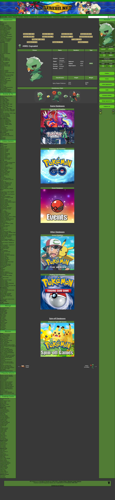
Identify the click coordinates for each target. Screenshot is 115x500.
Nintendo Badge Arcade (5, 208)
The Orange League (4, 100)
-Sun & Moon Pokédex (5, 32)
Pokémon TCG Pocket (5, 159)
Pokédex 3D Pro (4, 222)
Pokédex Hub (33, 16)
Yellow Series (3, 315)
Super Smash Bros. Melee (6, 275)
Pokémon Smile (3, 170)
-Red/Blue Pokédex (4, 25)
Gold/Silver (2, 269)
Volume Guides (3, 313)
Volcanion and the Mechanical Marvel (7, 363)
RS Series (2, 318)
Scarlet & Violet (3, 146)
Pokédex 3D (3, 221)
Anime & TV (8, 94)
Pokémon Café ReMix (5, 153)
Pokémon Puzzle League (5, 279)
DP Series (2, 321)
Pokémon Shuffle (4, 199)
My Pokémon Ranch (4, 247)
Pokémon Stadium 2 (4, 272)
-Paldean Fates (3, 424)
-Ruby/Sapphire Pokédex (5, 27)
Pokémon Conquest (4, 217)
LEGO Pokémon (4, 81)
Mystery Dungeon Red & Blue (6, 261)
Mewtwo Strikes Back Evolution (7, 367)
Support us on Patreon (57, 485)
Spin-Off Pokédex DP (5, 59)
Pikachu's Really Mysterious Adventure (6, 389)
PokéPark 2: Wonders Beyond (7, 219)
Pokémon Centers (4, 71)
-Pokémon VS (3, 473)
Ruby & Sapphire (4, 250)
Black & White (3, 211)
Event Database (3, 88)
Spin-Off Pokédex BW (5, 60)
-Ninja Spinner (3, 449)
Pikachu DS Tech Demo (5, 264)
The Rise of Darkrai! (4, 348)
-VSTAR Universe (4, 472)
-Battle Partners (3, 460)
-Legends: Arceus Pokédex (6, 36)
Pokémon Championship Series (7, 72)
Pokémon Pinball (4, 282)
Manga (8, 306)
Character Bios (3, 98)
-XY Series (2, 433)
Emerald (2, 252)
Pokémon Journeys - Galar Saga (7, 109)
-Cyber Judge (3, 470)
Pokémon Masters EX (5, 154)
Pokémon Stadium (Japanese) (7, 283)
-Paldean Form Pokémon (5, 91)
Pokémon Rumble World (5, 200)
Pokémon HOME (4, 164)
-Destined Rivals (4, 415)
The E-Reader (3, 266)
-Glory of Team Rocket (5, 458)
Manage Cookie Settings (74, 481)
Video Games (8, 141)
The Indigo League (4, 99)
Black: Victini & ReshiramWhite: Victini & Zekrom (7, 353)
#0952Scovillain (86, 366)
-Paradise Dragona (4, 464)
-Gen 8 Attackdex (4, 51)
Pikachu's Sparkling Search (6, 387)
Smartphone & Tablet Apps (6, 295)
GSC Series (3, 316)
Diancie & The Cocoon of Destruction (5, 360)
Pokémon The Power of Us (6, 366)
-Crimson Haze (3, 468)
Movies (8, 331)
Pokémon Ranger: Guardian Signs (7, 232)
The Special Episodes (5, 115)
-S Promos (2, 476)
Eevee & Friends (4, 391)
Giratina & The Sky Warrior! (6, 349)
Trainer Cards (3, 402)
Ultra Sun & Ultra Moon (5, 178)
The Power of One (4, 337)
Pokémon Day (3, 79)
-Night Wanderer (4, 466)
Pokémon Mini (3, 274)
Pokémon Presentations (5, 80)
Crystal (1, 270)
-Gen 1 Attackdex (4, 43)
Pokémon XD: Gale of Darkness (7, 255)
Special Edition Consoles (5, 293)
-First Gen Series (4, 439)
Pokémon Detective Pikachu (6, 370)
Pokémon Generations (5, 119)
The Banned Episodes (5, 116)
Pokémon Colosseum (5, 254)
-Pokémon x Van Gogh (5, 78)
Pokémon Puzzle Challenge (6, 273)
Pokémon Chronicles (4, 114)
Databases (7, 20)
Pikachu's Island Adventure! (6, 384)
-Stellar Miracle (3, 465)
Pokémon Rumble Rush (5, 184)
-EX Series (2, 437)
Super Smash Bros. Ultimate (6, 188)
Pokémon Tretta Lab (4, 214)
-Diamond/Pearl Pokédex (5, 28)
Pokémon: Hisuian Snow (5, 123)
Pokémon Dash (3, 256)
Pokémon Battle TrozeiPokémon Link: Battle (7, 195)
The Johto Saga (3, 101)
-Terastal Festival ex (4, 461)
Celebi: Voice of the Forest (6, 340)
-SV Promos (3, 442)
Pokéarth (68, 16)
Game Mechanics (4, 63)
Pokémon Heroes (4, 341)
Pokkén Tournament (4, 205)
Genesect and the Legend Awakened (6, 358)
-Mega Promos (3, 441)
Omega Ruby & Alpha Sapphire (7, 191)
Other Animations (4, 131)
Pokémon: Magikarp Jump (6, 182)
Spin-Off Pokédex (4, 58)
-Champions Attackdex (5, 53)
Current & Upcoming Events (6, 87)
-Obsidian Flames (4, 428)
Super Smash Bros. (4, 286)
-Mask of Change (4, 467)
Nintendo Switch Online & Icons (7, 299)
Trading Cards (8, 396)
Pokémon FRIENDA (4, 303)
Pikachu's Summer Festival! (6, 382)
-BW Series (2, 434)
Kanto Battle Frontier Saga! (6, 104)
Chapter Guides (3, 312)
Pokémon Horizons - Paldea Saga (7, 113)
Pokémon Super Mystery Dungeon (8, 202)
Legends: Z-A (3, 147)
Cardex (1, 61)
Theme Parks (3, 84)
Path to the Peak (4, 126)
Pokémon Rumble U (4, 215)
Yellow (1, 278)
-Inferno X (2, 452)
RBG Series (3, 314)
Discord (26, 16)
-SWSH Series (3, 431)
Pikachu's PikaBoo (4, 378)
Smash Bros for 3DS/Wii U (6, 207)
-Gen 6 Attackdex (4, 49)
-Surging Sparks (3, 419)
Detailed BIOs (3, 311)
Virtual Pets (2, 296)
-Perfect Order (3, 408)
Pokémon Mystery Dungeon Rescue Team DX (6, 169)
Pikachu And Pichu (4, 377)
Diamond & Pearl (4, 229)
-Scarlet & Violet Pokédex (6, 38)
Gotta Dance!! (3, 380)
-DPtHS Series (3, 435)
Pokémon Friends (4, 151)
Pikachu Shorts (7, 373)
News (1, 21)
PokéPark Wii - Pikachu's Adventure (5, 237)
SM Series (2, 329)
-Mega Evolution (3, 412)
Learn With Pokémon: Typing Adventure (6, 224)
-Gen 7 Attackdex (4, 50)
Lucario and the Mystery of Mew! (7, 344)
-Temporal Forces (4, 423)
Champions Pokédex (59, 16)
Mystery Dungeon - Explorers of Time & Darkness (7, 245)
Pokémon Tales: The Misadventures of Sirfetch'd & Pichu (6, 135)
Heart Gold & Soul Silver (5, 231)
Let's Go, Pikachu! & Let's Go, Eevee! (7, 180)
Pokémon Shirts (3, 82)
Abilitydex (2, 56)
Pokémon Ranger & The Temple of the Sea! (8, 346)
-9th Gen (2, 67)
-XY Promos (3, 446)
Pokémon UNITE (4, 155)
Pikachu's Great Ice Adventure (7, 386)
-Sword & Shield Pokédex (6, 34)
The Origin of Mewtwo (5, 334)
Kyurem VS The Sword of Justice (7, 355)
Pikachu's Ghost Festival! (5, 383)
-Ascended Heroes (4, 409)
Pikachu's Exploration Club (6, 385)
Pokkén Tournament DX (5, 185)
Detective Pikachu (4, 186)
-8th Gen (2, 68)
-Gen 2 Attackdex (4, 44)
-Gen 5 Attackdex (4, 47)
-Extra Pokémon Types (5, 400)
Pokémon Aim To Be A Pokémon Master (7, 111)
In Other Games (3, 291)
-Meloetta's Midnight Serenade (7, 356)
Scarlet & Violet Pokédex (45, 16)
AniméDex (2, 97)
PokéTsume (2, 139)
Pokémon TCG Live (4, 175)
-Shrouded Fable (4, 421)
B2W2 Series (3, 326)
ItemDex (2, 54)
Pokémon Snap (3, 281)
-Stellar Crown (3, 420)
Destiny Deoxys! (3, 343)
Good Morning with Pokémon (6, 130)
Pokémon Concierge (4, 133)
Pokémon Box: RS (4, 258)
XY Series (2, 327)
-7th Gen (2, 69)
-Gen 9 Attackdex (4, 52)
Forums (15, 16)
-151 (1, 426)
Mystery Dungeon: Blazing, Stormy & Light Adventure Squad (8, 235)
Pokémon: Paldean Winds (6, 124)
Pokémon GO (3, 152)
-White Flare (3, 414)
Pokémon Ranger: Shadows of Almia (7, 243)
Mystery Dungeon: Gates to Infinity (8, 216)
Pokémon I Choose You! (5, 365)
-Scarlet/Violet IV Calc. (5, 64)
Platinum (2, 230)
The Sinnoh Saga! (4, 105)
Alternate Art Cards (4, 404)
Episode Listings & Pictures (6, 96)
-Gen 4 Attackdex (4, 46)
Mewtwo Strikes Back (5, 335)
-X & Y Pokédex (3, 30)
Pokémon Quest (3, 187)
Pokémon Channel (4, 257)
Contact (21, 16)
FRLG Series (3, 319)
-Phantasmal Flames (4, 411)
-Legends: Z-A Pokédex (5, 40)
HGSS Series (3, 323)
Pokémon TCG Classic (5, 406)
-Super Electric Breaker (5, 463)
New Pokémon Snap (4, 172)
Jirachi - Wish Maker (4, 342)
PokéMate (2, 267)
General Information (4, 307)
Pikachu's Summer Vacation (6, 375)
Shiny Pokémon (3, 117)
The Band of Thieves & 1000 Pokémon (6, 198)
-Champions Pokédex (5, 41)
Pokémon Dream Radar (5, 213)
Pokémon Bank (3, 193)
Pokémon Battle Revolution (6, 239)
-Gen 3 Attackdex (4, 45)
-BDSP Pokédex (3, 35)
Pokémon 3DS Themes (5, 294)
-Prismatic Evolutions (5, 417)
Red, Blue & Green (4, 277)
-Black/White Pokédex (5, 29)
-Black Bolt (2, 413)
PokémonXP (3, 73)
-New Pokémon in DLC (5, 90)
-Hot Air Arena (3, 459)
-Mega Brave (3, 454)
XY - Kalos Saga (4, 107)
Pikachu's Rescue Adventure (6, 376)
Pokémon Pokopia (4, 150)
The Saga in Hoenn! (4, 102)
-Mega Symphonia (4, 455)
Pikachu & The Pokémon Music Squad (7, 394)
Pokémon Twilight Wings (5, 121)
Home (10, 16)
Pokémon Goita (3, 301)
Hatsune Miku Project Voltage (6, 75)
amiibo (1, 298)
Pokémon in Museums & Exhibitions (5, 77)
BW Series (2, 324)
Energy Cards (3, 403)
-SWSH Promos (3, 443)
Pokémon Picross (4, 203)
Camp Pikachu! (3, 379)
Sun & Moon (3, 177)
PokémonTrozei (3, 263)
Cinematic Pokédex (4, 62)
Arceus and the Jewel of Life (6, 350)
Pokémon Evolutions (4, 122)
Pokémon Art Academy (5, 196)
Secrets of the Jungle (5, 368)
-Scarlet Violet (3, 430)
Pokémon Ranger (4, 260)
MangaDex (2, 309)
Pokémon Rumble (4, 233)
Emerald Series (3, 320)
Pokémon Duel (3, 206)
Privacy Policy (63, 481)
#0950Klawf (27, 366)
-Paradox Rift (3, 425)
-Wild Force (2, 469)
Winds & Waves (3, 144)
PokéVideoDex (3, 128)
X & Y (1, 190)
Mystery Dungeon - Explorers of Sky (7, 241)
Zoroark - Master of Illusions (6, 351)
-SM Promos (3, 444)
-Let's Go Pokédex (4, 33)
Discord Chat (3, 86)
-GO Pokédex (3, 37)
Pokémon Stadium (4, 284)
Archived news (3, 23)
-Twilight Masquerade (5, 422)
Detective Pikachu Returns (6, 158)
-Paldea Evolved (4, 429)
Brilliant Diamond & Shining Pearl (7, 162)
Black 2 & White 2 (4, 212)
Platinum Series (3, 322)
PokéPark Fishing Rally (5, 265)
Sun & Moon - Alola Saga (5, 108)
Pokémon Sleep (3, 156)
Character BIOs (3, 310)
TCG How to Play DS (5, 225)
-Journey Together (4, 416)
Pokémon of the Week (5, 65)
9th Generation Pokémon (5, 89)
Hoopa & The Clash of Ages (6, 361)
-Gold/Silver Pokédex (5, 26)
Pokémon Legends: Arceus (6, 163)
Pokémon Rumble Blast (5, 220)
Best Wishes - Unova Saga (6, 106)
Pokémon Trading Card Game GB (7, 285)
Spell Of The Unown (4, 338)
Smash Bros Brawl (4, 248)
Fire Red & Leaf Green (5, 251)
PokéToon (2, 125)
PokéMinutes (3, 127)
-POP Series (3, 447)
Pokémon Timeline (4, 70)
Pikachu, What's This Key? (6, 392)
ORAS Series (3, 328)
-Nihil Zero (2, 450)
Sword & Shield (3, 161)
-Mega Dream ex (4, 451)
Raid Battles (3, 405)
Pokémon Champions (5, 149)
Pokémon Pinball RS (4, 259)
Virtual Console (3, 292)
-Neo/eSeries (3, 438)
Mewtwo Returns (4, 339)
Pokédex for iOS (4, 226)
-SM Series (2, 432)
